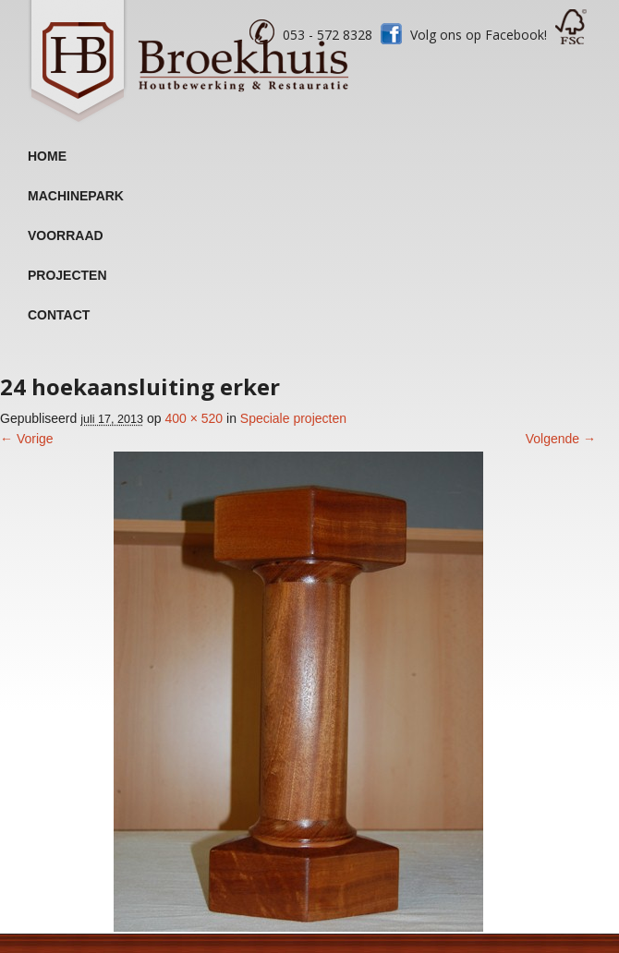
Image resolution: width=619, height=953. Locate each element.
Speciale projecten (293, 418)
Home (47, 156)
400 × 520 (193, 418)
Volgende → (561, 438)
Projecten (67, 275)
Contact (59, 315)
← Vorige (27, 438)
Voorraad (65, 235)
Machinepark (76, 195)
